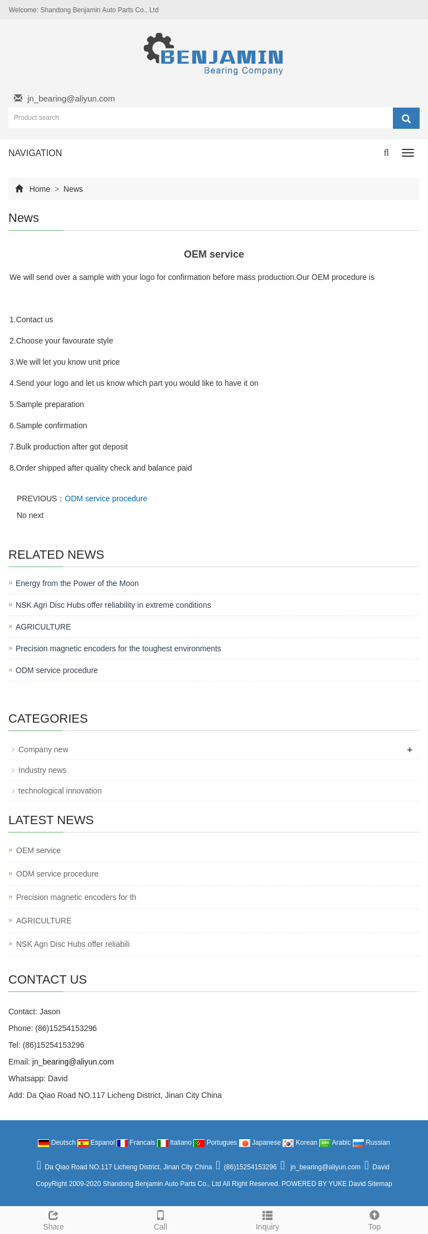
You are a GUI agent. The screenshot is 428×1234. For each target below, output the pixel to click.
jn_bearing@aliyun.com (71, 98)
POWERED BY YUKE (314, 1184)
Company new (43, 749)
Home (40, 189)
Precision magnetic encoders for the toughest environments (118, 648)
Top (374, 1219)
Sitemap (380, 1184)
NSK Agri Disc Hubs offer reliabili (73, 944)
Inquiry (267, 1219)
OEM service (38, 850)
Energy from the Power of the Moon (77, 583)
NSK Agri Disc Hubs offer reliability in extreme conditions (113, 605)
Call (160, 1219)
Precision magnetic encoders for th (76, 897)
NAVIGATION (35, 153)
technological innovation (59, 790)
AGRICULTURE (43, 626)
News (72, 189)
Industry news (42, 770)
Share (53, 1219)
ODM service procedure (106, 498)
